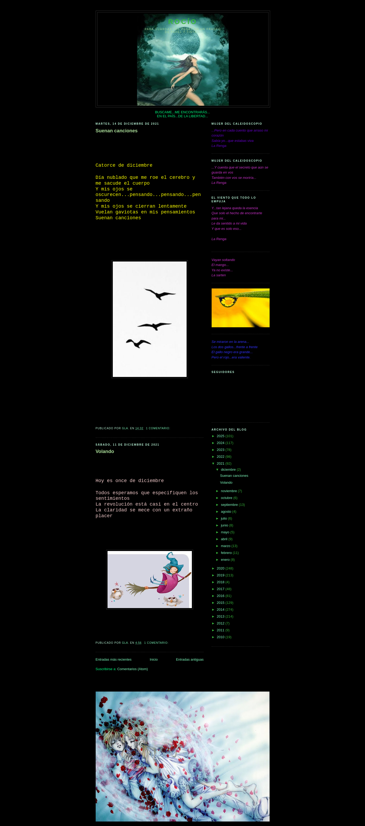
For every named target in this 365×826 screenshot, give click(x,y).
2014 (221, 610)
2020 (221, 568)
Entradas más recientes (114, 659)
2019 (221, 575)
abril (224, 539)
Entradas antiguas (190, 659)
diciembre (229, 470)
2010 (221, 637)
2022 (221, 457)
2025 (221, 436)
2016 (221, 596)
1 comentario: (158, 428)
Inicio (154, 659)
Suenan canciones (117, 130)
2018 (221, 582)
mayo (225, 532)
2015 (221, 603)
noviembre (229, 491)
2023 (221, 450)
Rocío (182, 22)
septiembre (230, 505)
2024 (221, 443)
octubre (227, 498)
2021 (221, 463)
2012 (221, 623)
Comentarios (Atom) (132, 669)
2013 (221, 616)
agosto (226, 512)
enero (226, 560)
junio (225, 525)
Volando (105, 451)
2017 (221, 589)
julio (224, 518)
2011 (221, 630)
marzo (226, 546)
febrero (227, 553)
